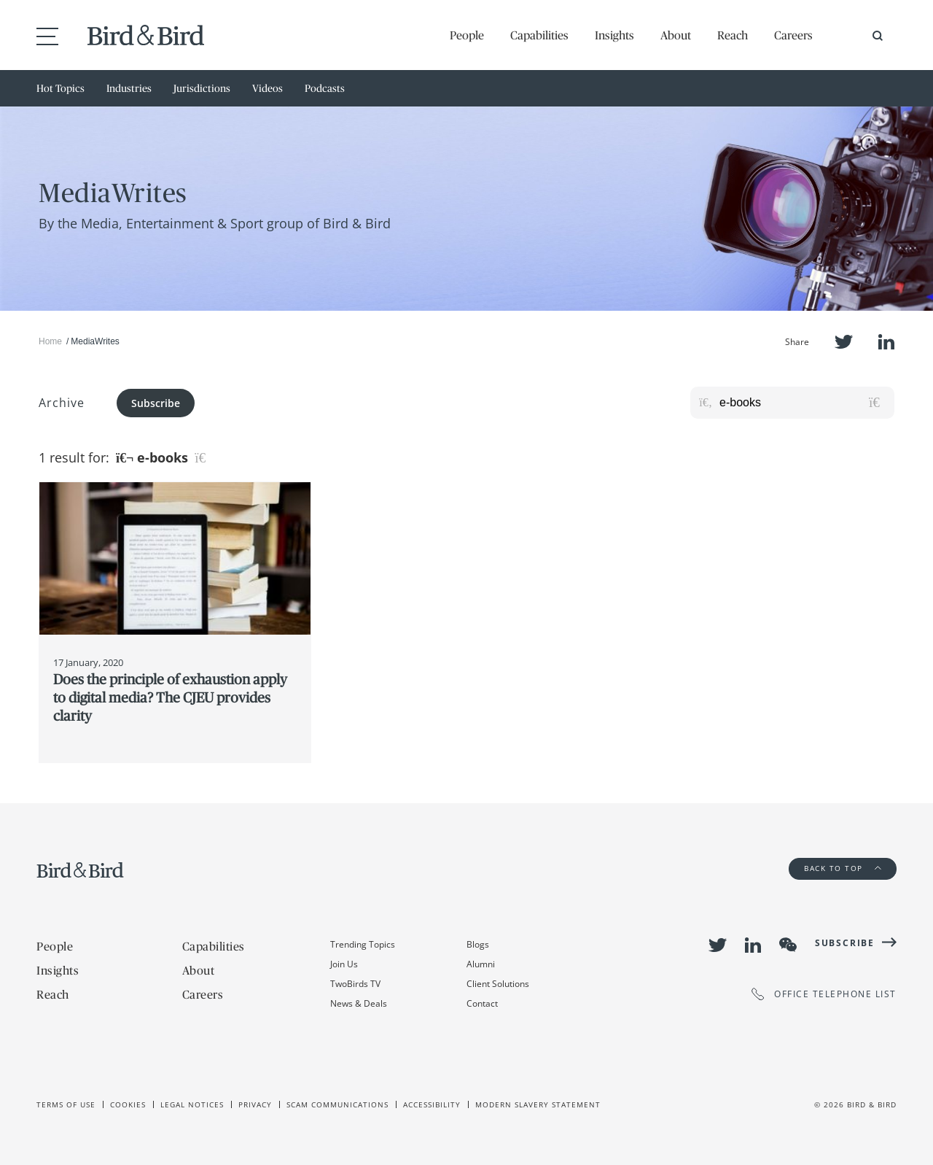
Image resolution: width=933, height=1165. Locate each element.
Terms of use (65, 1104)
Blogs (477, 944)
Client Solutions (497, 984)
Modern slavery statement (538, 1104)
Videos (267, 88)
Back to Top (842, 868)
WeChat (788, 944)
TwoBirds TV (355, 984)
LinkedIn (886, 341)
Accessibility (432, 1104)
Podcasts (325, 88)
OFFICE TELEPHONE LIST (824, 994)
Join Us (344, 964)
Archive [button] (62, 403)
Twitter (844, 342)
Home (50, 341)
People (467, 35)
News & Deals (358, 1003)
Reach (732, 35)
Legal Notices (192, 1104)
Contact (482, 1003)
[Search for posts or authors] (802, 402)
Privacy (255, 1104)
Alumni (480, 964)
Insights (614, 35)
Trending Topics (362, 944)
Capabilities (539, 35)
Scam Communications (337, 1104)
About (675, 35)
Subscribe (155, 403)
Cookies (128, 1104)
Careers (793, 35)
